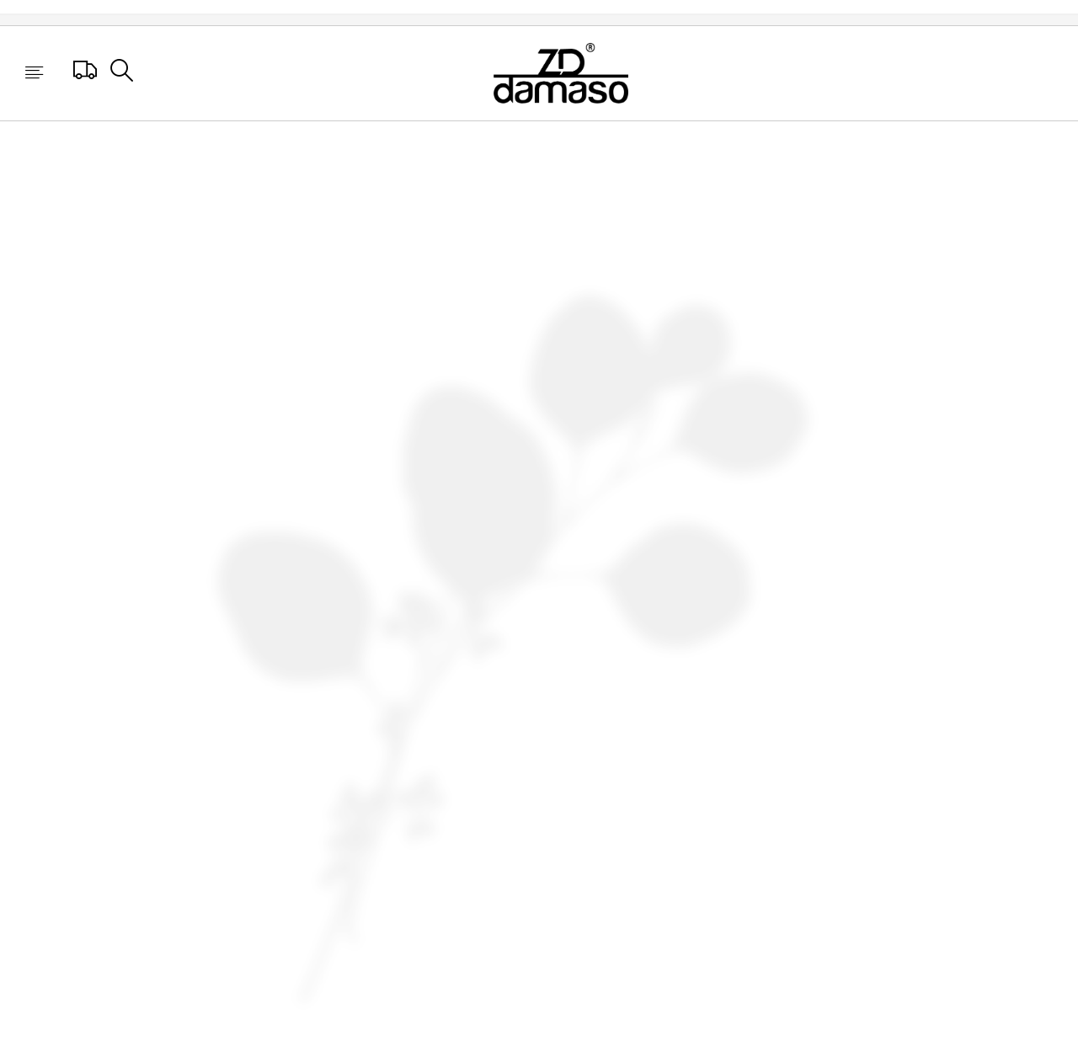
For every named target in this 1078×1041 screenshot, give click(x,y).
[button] (34, 73)
